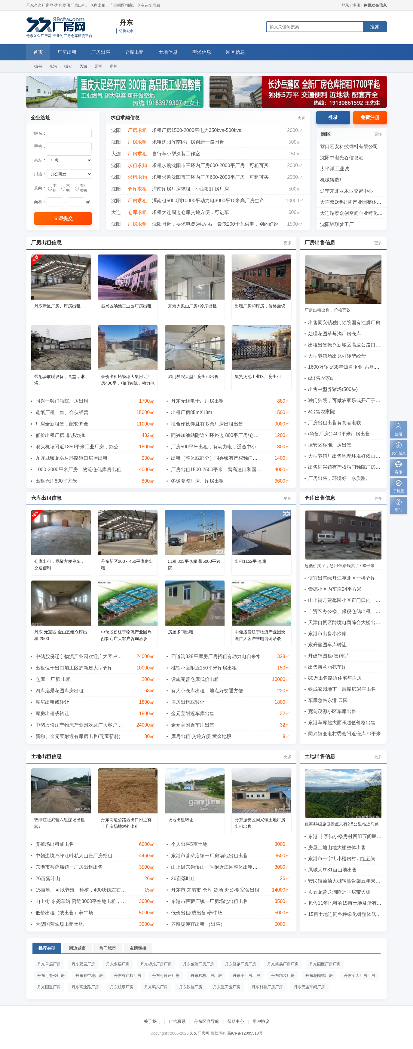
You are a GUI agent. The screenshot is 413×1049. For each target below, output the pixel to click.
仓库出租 (134, 52)
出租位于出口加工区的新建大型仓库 (73, 667)
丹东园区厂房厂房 (325, 964)
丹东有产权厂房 (127, 975)
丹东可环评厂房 (165, 975)
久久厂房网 (199, 1033)
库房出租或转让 (52, 702)
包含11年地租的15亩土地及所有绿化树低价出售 (359, 903)
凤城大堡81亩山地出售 (332, 869)
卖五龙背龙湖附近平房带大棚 (339, 892)
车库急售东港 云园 (328, 700)
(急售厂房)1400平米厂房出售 (339, 433)
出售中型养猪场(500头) (333, 389)
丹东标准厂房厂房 (156, 964)
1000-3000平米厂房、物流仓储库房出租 (78, 469)
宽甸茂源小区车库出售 (332, 711)
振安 (68, 66)
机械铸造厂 (332, 179)
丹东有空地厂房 (89, 975)
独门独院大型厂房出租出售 (193, 376)
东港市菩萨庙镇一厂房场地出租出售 (209, 855)
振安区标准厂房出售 (329, 444)
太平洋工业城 (334, 168)
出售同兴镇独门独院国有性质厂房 (344, 322)
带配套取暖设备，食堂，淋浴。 (59, 380)
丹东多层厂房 (118, 964)
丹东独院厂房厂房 (198, 964)
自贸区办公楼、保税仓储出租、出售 (346, 611)
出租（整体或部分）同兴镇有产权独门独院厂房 (221, 458)
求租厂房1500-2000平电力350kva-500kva (196, 130)
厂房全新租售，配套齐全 (61, 423)
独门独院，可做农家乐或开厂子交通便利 (351, 400)
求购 (65, 188)
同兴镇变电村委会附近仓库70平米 (344, 733)
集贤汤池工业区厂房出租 (258, 376)
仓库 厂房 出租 (53, 679)
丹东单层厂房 (49, 964)
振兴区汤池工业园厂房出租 (126, 305)
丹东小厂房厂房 (246, 975)
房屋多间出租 (180, 632)
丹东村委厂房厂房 (267, 987)
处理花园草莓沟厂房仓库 (334, 333)
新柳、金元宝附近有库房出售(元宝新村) (78, 736)
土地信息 (168, 52)
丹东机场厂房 (121, 987)
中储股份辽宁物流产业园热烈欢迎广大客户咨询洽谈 (126, 635)
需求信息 (201, 52)
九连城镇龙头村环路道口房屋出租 (71, 458)
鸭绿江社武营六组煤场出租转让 (59, 823)
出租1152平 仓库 (250, 561)
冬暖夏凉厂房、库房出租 (197, 480)
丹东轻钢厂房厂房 (240, 964)
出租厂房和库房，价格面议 (260, 305)
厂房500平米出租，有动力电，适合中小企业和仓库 (225, 446)
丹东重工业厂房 (226, 987)
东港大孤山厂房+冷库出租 (192, 305)
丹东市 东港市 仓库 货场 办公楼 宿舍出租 (215, 889)
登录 (345, 5)
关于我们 (152, 1021)
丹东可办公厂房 (51, 975)
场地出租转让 (180, 819)
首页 (38, 52)
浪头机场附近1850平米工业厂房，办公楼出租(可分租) (92, 446)
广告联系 (177, 1021)
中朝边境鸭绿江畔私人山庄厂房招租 (73, 855)
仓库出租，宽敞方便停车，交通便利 (59, 564)
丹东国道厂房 (49, 987)
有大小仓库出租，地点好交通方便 (207, 690)
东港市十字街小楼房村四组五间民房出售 (351, 858)
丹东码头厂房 (156, 987)
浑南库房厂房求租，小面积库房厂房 (190, 188)
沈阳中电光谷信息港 (341, 157)
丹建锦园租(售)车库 (329, 655)
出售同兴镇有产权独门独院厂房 (346, 467)
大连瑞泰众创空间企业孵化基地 (353, 213)
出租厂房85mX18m (191, 412)
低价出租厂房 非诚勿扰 (60, 435)
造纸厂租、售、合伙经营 (61, 412)
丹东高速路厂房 (85, 987)
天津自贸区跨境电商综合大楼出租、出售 (351, 622)
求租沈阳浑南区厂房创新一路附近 (188, 142)
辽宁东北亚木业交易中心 (346, 191)
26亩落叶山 (47, 878)
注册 (356, 5)
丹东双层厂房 (83, 964)
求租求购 (81, 188)
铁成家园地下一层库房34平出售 (342, 689)
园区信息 (235, 52)
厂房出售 (100, 52)
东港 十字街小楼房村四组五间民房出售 (349, 836)
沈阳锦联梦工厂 (337, 224)
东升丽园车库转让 (327, 644)
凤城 (83, 66)
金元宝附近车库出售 (192, 713)
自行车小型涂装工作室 (176, 153)
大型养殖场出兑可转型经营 (337, 355)
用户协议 (260, 1021)
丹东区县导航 (206, 1021)
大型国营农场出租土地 (59, 924)
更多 (301, 117)
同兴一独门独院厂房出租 (61, 401)
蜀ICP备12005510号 (245, 1033)
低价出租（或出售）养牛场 (64, 912)
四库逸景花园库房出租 (59, 690)
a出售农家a (320, 378)
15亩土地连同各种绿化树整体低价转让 (349, 914)
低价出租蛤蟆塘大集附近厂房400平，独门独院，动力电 (127, 380)
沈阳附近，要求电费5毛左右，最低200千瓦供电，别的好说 (215, 224)
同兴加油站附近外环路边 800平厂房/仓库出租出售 (224, 435)
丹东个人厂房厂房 (359, 975)
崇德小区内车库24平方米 (335, 589)
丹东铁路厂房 (190, 987)
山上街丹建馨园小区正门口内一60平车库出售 (356, 600)
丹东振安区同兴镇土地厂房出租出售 (260, 823)
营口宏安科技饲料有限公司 (349, 146)
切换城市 (126, 31)
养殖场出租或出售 (54, 844)
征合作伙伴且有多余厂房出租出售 (207, 423)
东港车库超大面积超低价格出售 (341, 722)
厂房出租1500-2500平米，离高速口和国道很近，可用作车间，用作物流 (247, 469)
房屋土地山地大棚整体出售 (337, 847)
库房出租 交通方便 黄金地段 (201, 736)
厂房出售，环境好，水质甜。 (339, 478)
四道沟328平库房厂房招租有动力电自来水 (216, 656)
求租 (52, 188)
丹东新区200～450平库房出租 (127, 564)
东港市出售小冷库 (327, 633)
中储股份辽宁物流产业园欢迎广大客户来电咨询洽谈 (260, 635)
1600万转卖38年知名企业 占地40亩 (346, 367)
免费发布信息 (375, 5)
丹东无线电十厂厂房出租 (197, 401)
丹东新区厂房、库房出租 (57, 305)
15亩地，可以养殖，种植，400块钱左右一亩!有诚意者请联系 (100, 889)
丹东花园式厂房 (319, 975)
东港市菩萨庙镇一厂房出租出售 (69, 867)
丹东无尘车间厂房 (309, 987)
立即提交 (63, 218)
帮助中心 (235, 1021)
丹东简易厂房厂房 (282, 964)
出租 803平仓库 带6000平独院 (194, 564)
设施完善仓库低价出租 (195, 679)
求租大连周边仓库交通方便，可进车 (190, 212)
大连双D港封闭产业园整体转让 (353, 202)
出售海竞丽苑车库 (327, 666)
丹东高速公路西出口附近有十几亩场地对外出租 (126, 823)
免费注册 (370, 117)
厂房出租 (67, 52)
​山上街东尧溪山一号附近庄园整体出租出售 (216, 867)
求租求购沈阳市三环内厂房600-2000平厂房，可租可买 (210, 165)
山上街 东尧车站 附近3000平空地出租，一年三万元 (90, 901)
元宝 (98, 66)
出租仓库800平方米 (56, 480)
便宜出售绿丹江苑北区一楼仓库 (341, 578)
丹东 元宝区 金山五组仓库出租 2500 (60, 635)
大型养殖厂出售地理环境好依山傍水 (346, 456)
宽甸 (113, 66)
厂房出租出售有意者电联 (334, 422)
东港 (53, 66)
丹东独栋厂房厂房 (206, 975)
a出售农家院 (321, 411)
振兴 (38, 66)
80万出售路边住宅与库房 (335, 678)
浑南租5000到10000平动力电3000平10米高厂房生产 (208, 200)
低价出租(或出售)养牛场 (196, 912)
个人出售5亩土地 (189, 844)
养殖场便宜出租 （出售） (198, 924)
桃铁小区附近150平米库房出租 (204, 667)
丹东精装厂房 (283, 975)
